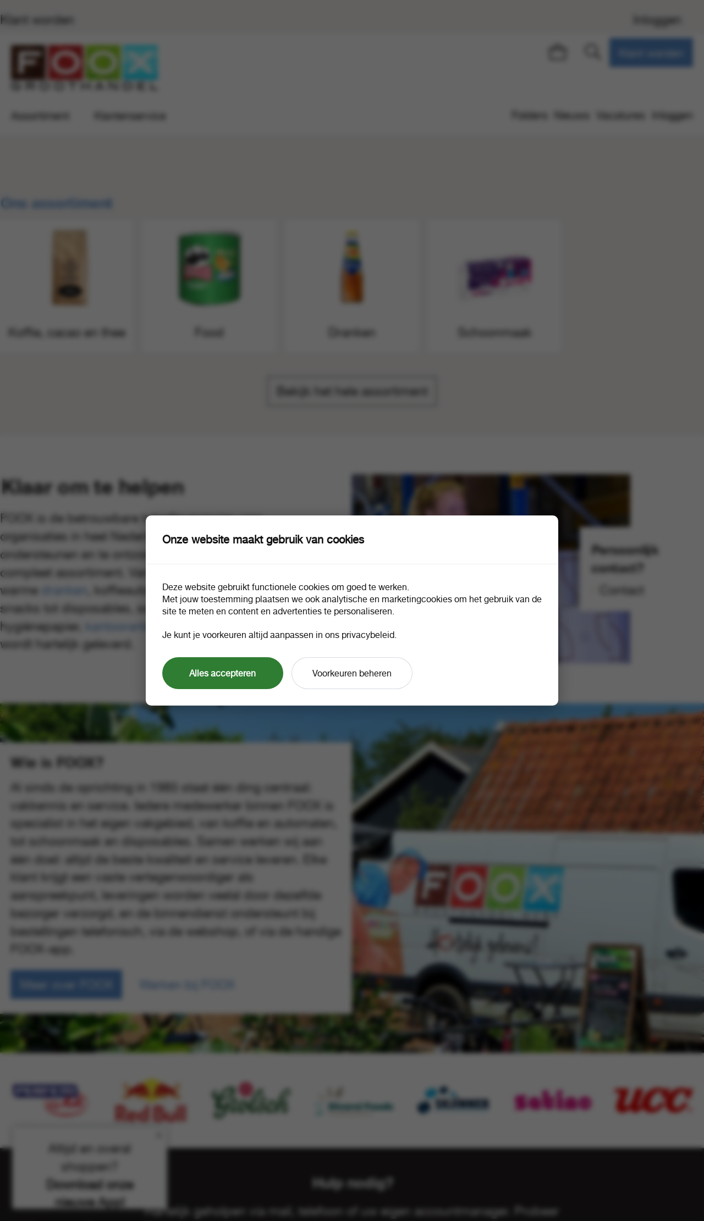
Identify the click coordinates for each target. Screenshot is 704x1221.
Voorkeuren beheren (352, 673)
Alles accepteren (222, 673)
